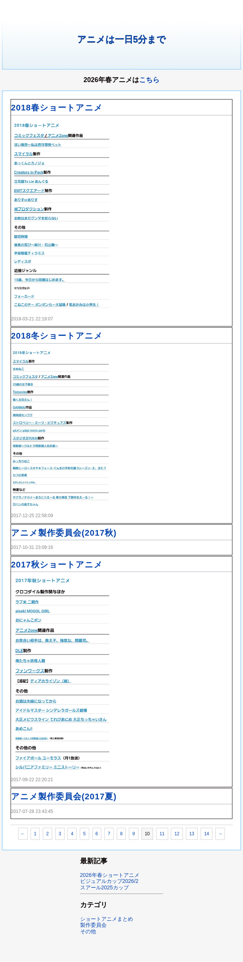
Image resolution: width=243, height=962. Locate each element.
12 (176, 833)
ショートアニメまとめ (106, 919)
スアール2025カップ (104, 887)
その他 (88, 931)
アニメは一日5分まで (121, 39)
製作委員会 (93, 925)
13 (191, 833)
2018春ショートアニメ (57, 107)
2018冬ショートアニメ (57, 335)
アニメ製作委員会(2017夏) (64, 796)
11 (161, 833)
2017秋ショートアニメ (57, 564)
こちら (149, 80)
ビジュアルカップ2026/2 (109, 881)
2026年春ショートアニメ (109, 875)
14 (206, 833)
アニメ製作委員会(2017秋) (64, 533)
